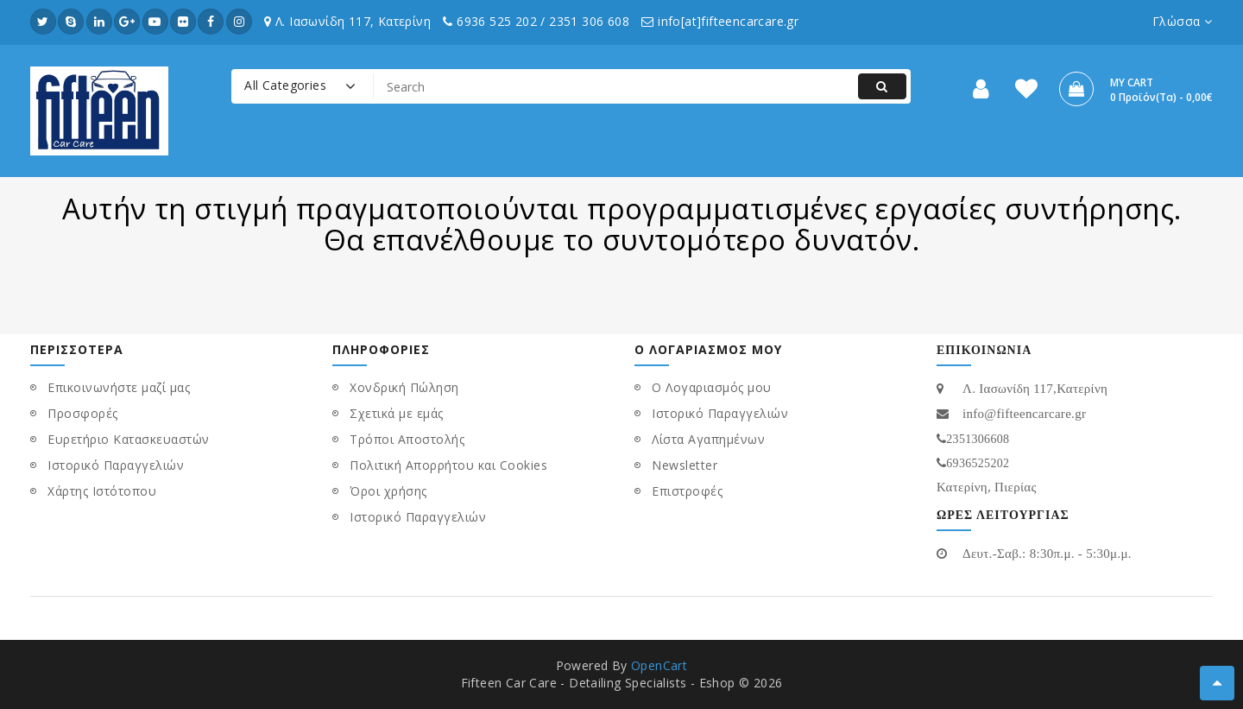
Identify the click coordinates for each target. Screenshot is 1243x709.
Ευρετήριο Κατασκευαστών (128, 439)
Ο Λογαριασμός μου (712, 387)
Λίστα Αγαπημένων (708, 439)
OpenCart (659, 665)
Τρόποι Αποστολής (407, 439)
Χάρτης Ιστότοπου (101, 491)
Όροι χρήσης (388, 491)
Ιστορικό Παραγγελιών (115, 465)
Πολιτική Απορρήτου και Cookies (448, 465)
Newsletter (684, 465)
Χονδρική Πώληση (404, 387)
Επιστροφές (687, 491)
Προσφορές (82, 413)
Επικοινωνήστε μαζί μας (118, 387)
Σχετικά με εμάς (397, 413)
